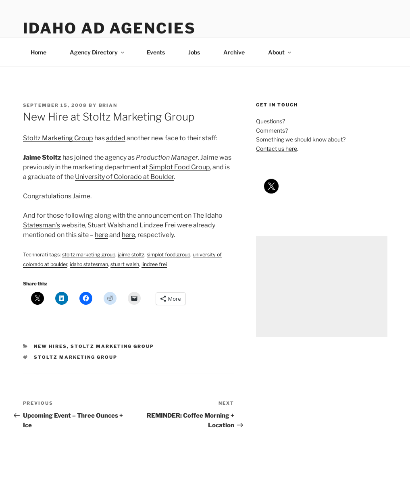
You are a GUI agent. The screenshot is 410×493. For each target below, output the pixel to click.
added (115, 138)
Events (156, 52)
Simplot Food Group (179, 167)
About (280, 52)
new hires (50, 346)
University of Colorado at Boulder (124, 177)
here (101, 235)
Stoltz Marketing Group (58, 138)
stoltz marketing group (112, 346)
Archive (234, 52)
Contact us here (276, 148)
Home (38, 52)
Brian (108, 105)
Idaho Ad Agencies (109, 28)
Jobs (194, 52)
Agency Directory (97, 52)
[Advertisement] (321, 286)
